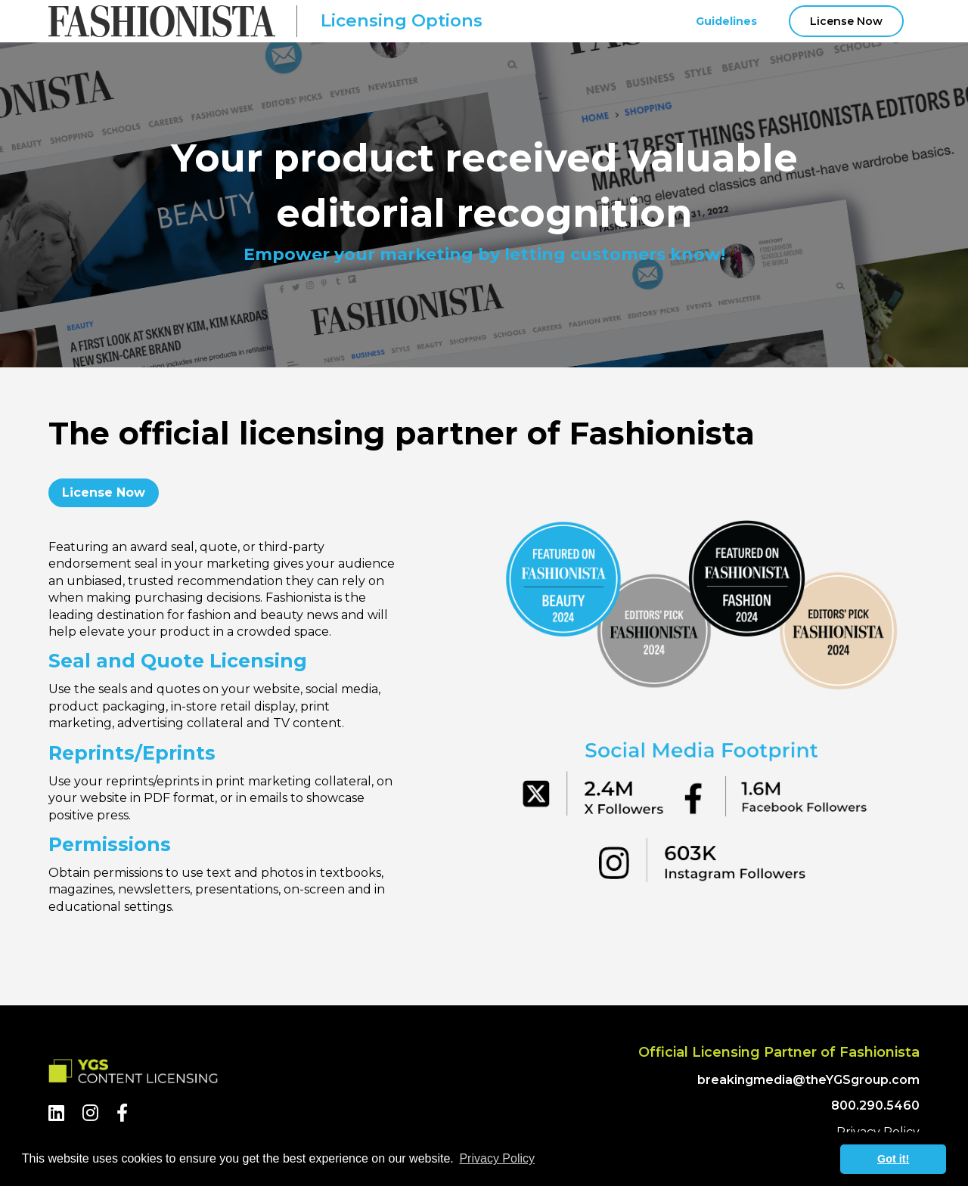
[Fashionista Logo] (161, 21)
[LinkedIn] (56, 1113)
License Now (846, 21)
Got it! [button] (893, 1159)
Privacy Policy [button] (497, 1158)
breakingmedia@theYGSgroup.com (808, 1080)
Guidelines (726, 21)
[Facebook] (122, 1113)
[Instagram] (90, 1113)
